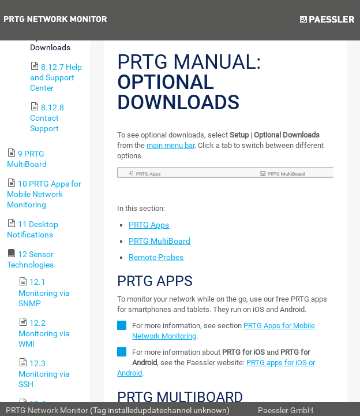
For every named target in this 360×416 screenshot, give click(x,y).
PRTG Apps (149, 224)
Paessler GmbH (285, 410)
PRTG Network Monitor (47, 410)
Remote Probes (156, 257)
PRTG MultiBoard (159, 241)
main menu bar (170, 145)
